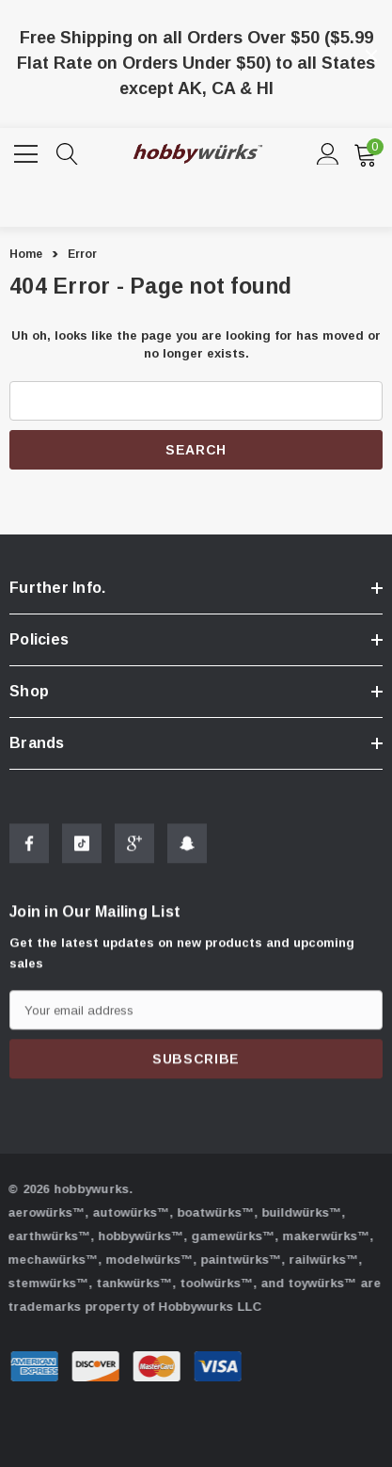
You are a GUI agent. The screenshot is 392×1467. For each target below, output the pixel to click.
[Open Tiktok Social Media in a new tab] (82, 849)
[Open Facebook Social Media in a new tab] (29, 849)
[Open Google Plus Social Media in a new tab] (134, 849)
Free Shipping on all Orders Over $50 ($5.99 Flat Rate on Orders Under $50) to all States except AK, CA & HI (196, 63)
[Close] (371, 55)
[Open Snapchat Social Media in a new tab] (187, 849)
